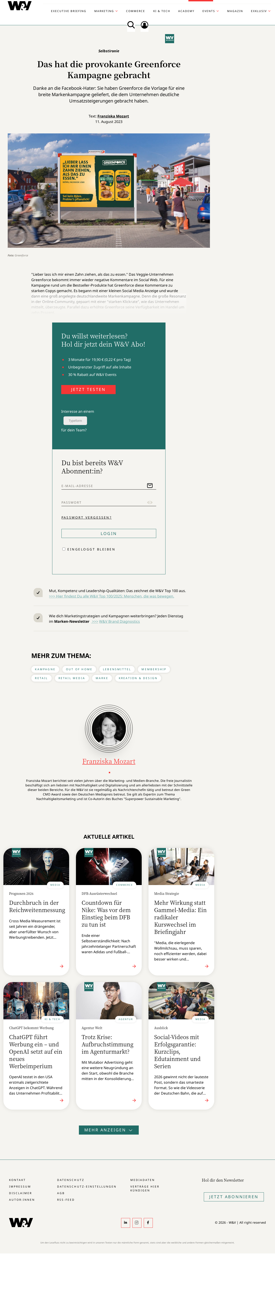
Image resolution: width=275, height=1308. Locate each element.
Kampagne (45, 669)
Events (208, 11)
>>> (94, 621)
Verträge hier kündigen (144, 1188)
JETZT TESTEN (88, 389)
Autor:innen (22, 1200)
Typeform (75, 421)
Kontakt (17, 1180)
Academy (186, 11)
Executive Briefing (68, 11)
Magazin (235, 11)
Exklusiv (259, 11)
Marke (102, 678)
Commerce (135, 11)
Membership (153, 669)
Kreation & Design (138, 678)
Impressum (20, 1186)
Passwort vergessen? (86, 517)
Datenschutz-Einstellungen (86, 1186)
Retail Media (71, 678)
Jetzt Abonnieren (233, 1196)
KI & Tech (161, 11)
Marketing (104, 11)
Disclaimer (20, 1193)
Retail (41, 678)
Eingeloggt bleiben (91, 549)
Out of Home (79, 669)
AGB (61, 1193)
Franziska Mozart (113, 116)
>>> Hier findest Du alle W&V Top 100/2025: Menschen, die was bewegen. (111, 596)
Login (109, 533)
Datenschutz (70, 1180)
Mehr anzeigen (108, 1130)
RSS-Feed (66, 1200)
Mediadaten (142, 1180)
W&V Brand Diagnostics (119, 621)
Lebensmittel (117, 669)
